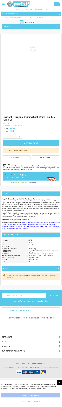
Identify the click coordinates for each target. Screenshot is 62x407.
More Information (10, 235)
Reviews (6, 268)
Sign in (44, 275)
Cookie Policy (41, 388)
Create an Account (41, 9)
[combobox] (31, 13)
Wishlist (19, 9)
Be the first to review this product (15, 125)
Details (6, 194)
